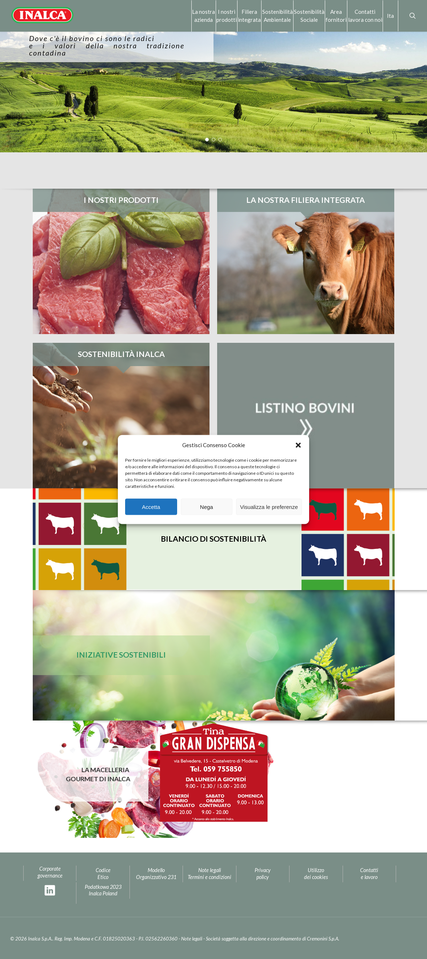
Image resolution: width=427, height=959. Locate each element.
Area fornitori (336, 15)
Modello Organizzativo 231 (156, 873)
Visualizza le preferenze (269, 506)
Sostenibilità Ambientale (277, 15)
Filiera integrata (249, 15)
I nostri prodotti (226, 15)
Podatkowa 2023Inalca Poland (103, 890)
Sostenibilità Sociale (309, 15)
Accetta (151, 506)
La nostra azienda (203, 15)
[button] (298, 445)
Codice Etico (103, 873)
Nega (206, 506)
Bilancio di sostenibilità (213, 538)
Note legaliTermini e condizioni (209, 873)
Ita (390, 15)
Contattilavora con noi (365, 15)
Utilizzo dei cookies (316, 873)
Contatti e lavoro (369, 873)
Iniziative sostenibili (121, 654)
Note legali (191, 939)
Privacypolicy (263, 873)
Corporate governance (50, 872)
